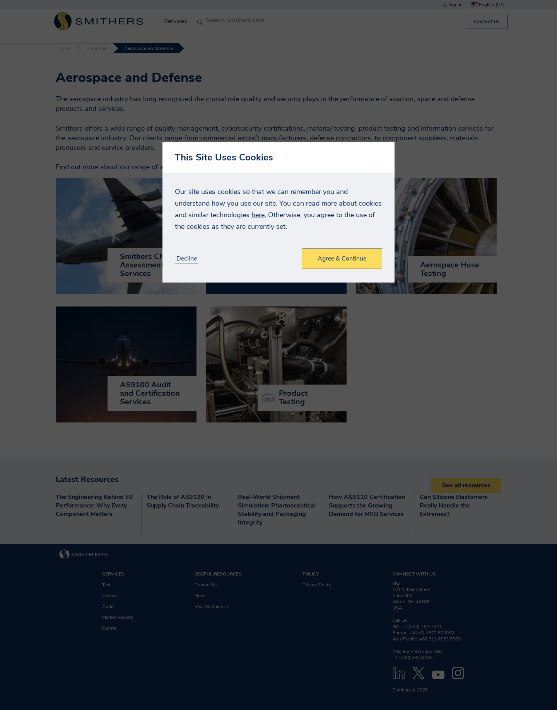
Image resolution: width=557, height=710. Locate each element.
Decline (186, 259)
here (258, 215)
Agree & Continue (342, 258)
